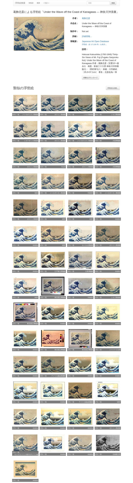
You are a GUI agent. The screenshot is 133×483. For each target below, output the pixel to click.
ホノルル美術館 (87, 245)
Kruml (63, 167)
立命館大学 (117, 454)
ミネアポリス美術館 (31, 141)
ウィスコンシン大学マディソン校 (26, 455)
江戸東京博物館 (60, 271)
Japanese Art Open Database (95, 41)
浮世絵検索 (20, 3)
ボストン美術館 (60, 114)
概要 (38, 3)
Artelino (118, 219)
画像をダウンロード (90, 78)
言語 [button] (46, 3)
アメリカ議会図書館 (58, 376)
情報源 (31, 3)
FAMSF (90, 193)
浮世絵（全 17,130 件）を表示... (94, 44)
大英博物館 (117, 141)
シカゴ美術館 (88, 114)
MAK (36, 193)
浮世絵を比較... (112, 88)
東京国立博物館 (60, 297)
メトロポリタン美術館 (30, 114)
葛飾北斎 (86, 18)
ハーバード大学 (115, 350)
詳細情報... (87, 36)
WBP (64, 219)
